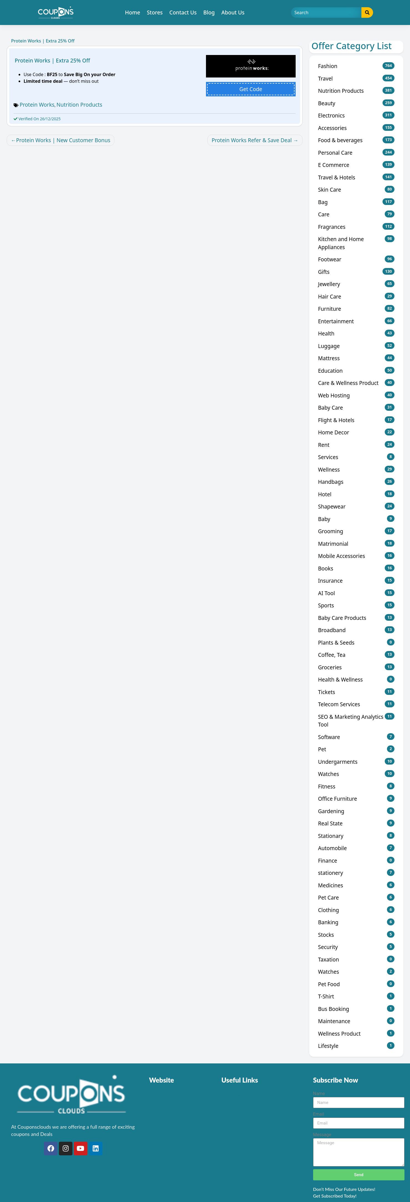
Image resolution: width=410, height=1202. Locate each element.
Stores (155, 12)
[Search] (326, 12)
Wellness (356, 469)
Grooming (356, 531)
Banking (356, 922)
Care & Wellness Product (356, 383)
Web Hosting (356, 395)
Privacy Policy (237, 1107)
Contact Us (183, 12)
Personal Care (356, 152)
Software (356, 737)
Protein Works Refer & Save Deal (251, 140)
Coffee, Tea (356, 654)
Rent (356, 445)
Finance (356, 860)
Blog (209, 12)
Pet (356, 749)
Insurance (356, 580)
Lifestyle (356, 1046)
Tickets (356, 692)
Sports (356, 605)
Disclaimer (234, 1121)
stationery (356, 873)
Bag (356, 202)
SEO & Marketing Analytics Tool (356, 720)
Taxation (356, 959)
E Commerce (356, 165)
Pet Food (356, 984)
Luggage (356, 346)
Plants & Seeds (356, 642)
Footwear (356, 259)
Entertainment (356, 321)
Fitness (356, 786)
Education (356, 370)
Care (356, 214)
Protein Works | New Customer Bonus (63, 140)
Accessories (356, 128)
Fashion (356, 66)
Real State (356, 823)
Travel (356, 78)
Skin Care (356, 189)
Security (356, 947)
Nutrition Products (79, 104)
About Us (233, 12)
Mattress (356, 358)
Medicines (356, 885)
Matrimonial (356, 543)
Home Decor (356, 432)
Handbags (356, 481)
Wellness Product (356, 1033)
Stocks (356, 934)
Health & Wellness (356, 679)
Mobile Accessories (356, 556)
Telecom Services (356, 704)
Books (356, 568)
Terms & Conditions (244, 1094)
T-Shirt (356, 996)
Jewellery (356, 284)
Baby (356, 519)
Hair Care (356, 296)
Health (356, 333)
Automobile (356, 848)
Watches (356, 774)
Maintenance (356, 1021)
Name (319, 1093)
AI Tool (356, 593)
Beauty (356, 103)
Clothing (356, 910)
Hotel (356, 494)
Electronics (356, 115)
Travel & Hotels (356, 177)
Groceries (356, 667)
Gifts (356, 272)
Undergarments (356, 761)
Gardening (356, 811)
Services (356, 457)
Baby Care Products (356, 618)
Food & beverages (356, 140)
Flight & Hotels (356, 420)
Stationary (356, 836)
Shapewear (356, 506)
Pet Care (356, 897)
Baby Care (356, 407)
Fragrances (356, 227)
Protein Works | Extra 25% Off (52, 60)
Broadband (356, 630)
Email (318, 1114)
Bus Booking (356, 1009)
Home (132, 12)
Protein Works (37, 104)
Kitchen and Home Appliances (356, 243)
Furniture (356, 308)
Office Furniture (356, 798)
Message (322, 1134)
